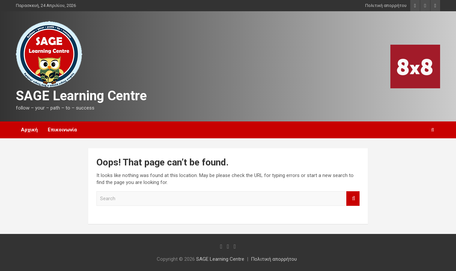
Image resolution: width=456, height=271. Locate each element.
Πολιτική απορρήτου (386, 5)
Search (353, 198)
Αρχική (29, 130)
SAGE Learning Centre (81, 96)
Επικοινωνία (62, 130)
